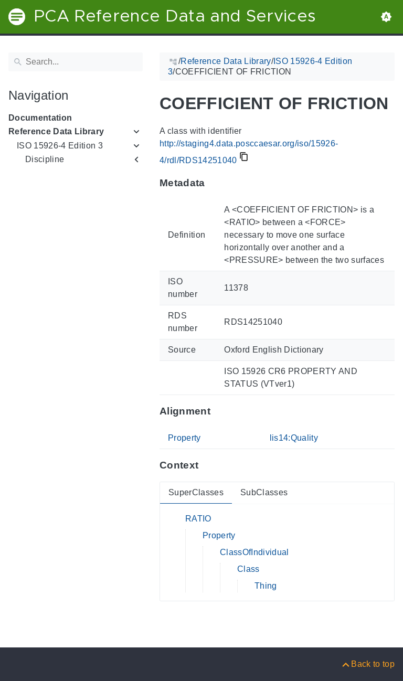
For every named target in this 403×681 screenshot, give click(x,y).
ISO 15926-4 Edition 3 (60, 145)
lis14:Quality (294, 437)
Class (248, 569)
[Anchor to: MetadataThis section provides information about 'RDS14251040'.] (215, 183)
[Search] (75, 61)
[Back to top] (368, 663)
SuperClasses (196, 492)
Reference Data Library (56, 131)
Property (184, 437)
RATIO (198, 518)
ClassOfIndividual (254, 552)
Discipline (44, 159)
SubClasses (264, 492)
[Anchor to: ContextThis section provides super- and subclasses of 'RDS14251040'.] (209, 465)
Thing (265, 585)
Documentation (40, 117)
